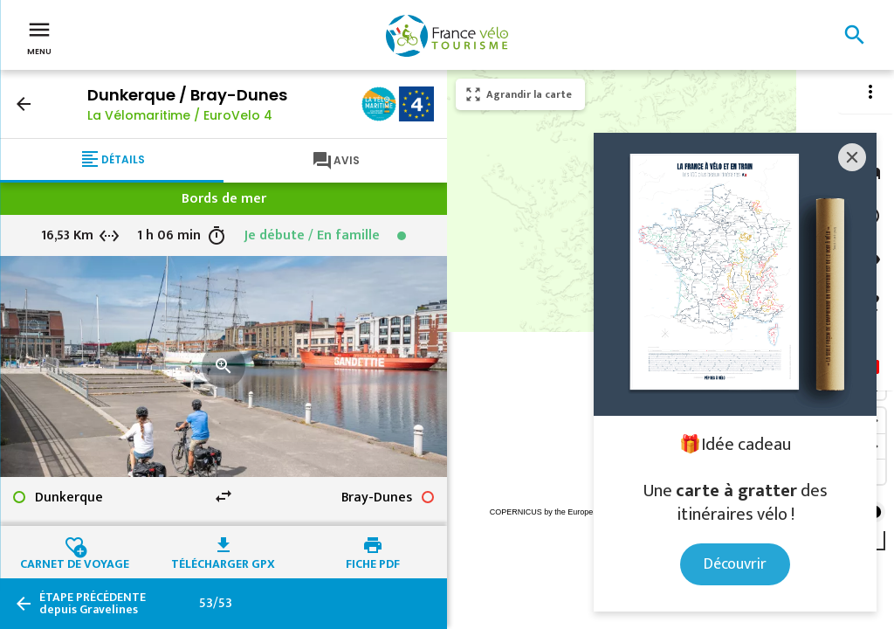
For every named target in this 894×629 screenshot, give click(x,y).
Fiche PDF (373, 562)
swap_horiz (223, 496)
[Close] (852, 157)
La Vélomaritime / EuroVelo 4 (179, 115)
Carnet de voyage (74, 562)
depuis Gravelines (92, 603)
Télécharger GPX (223, 562)
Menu (39, 37)
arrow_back (23, 103)
